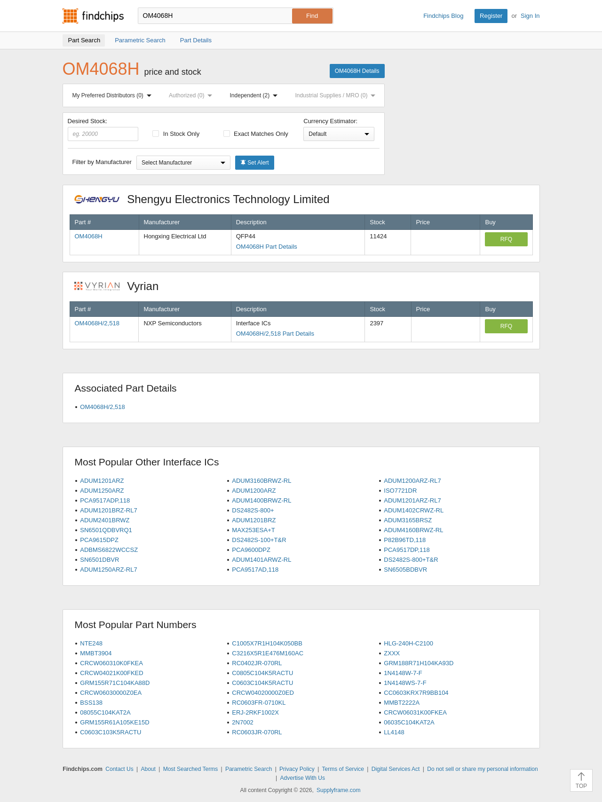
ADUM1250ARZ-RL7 (108, 569)
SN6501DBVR (99, 559)
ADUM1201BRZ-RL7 (108, 510)
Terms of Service (343, 769)
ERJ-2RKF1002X (255, 712)
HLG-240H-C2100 (408, 643)
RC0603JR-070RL (257, 732)
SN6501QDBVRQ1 (106, 530)
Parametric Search (248, 769)
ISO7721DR (400, 490)
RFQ (506, 239)
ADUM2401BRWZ (104, 520)
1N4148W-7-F (403, 672)
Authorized (192, 95)
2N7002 (242, 722)
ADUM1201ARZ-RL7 (412, 500)
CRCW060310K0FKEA (111, 663)
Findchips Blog (443, 15)
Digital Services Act (396, 769)
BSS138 (91, 702)
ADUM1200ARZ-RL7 (412, 480)
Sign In (530, 15)
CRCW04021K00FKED (111, 672)
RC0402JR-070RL (257, 663)
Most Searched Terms (190, 769)
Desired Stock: (103, 129)
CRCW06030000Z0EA (111, 692)
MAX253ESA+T (253, 530)
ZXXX (392, 653)
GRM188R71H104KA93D (418, 663)
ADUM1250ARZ (102, 490)
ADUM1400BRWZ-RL (261, 500)
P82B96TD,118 (405, 539)
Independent (256, 95)
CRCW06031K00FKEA (415, 712)
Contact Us (119, 769)
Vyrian (121, 286)
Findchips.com (93, 16)
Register (491, 15)
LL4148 (394, 732)
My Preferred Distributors (113, 95)
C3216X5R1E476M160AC (267, 653)
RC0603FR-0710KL (258, 702)
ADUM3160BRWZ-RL (261, 480)
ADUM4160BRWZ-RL (413, 530)
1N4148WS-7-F (405, 682)
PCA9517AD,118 (255, 569)
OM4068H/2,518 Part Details (275, 333)
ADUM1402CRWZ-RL (414, 510)
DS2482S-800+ (253, 510)
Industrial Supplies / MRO (337, 95)
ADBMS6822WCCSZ (109, 549)
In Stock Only (175, 133)
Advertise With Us (302, 778)
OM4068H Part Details (266, 246)
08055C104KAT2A (105, 712)
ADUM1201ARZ (102, 480)
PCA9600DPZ (251, 549)
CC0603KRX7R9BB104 (416, 692)
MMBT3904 (95, 653)
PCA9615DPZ (99, 539)
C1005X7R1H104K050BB (267, 643)
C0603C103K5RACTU (110, 732)
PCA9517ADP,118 (105, 500)
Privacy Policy (297, 769)
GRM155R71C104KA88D (115, 682)
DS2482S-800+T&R (411, 559)
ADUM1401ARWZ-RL (261, 559)
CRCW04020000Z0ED (263, 692)
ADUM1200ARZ (254, 490)
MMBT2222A (402, 702)
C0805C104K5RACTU (262, 672)
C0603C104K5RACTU (262, 682)
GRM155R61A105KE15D (114, 722)
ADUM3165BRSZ (408, 520)
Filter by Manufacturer (102, 161)
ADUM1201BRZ (254, 520)
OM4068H (89, 236)
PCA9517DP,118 (406, 549)
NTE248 (91, 643)
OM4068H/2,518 (97, 323)
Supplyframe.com (338, 790)
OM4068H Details (357, 71)
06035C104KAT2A (409, 722)
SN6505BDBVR (405, 569)
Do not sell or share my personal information (482, 769)
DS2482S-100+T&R (259, 539)
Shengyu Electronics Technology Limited (207, 199)
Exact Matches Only (255, 133)
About (148, 769)
